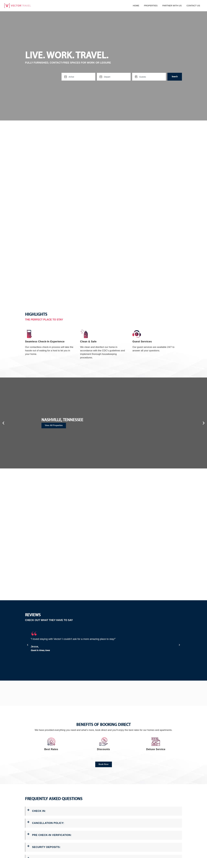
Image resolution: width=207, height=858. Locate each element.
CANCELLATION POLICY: (48, 822)
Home (136, 5)
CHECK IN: (39, 810)
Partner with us (172, 5)
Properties (150, 5)
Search (175, 76)
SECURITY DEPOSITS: (46, 845)
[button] (3, 423)
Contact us (193, 5)
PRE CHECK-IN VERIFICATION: (52, 834)
